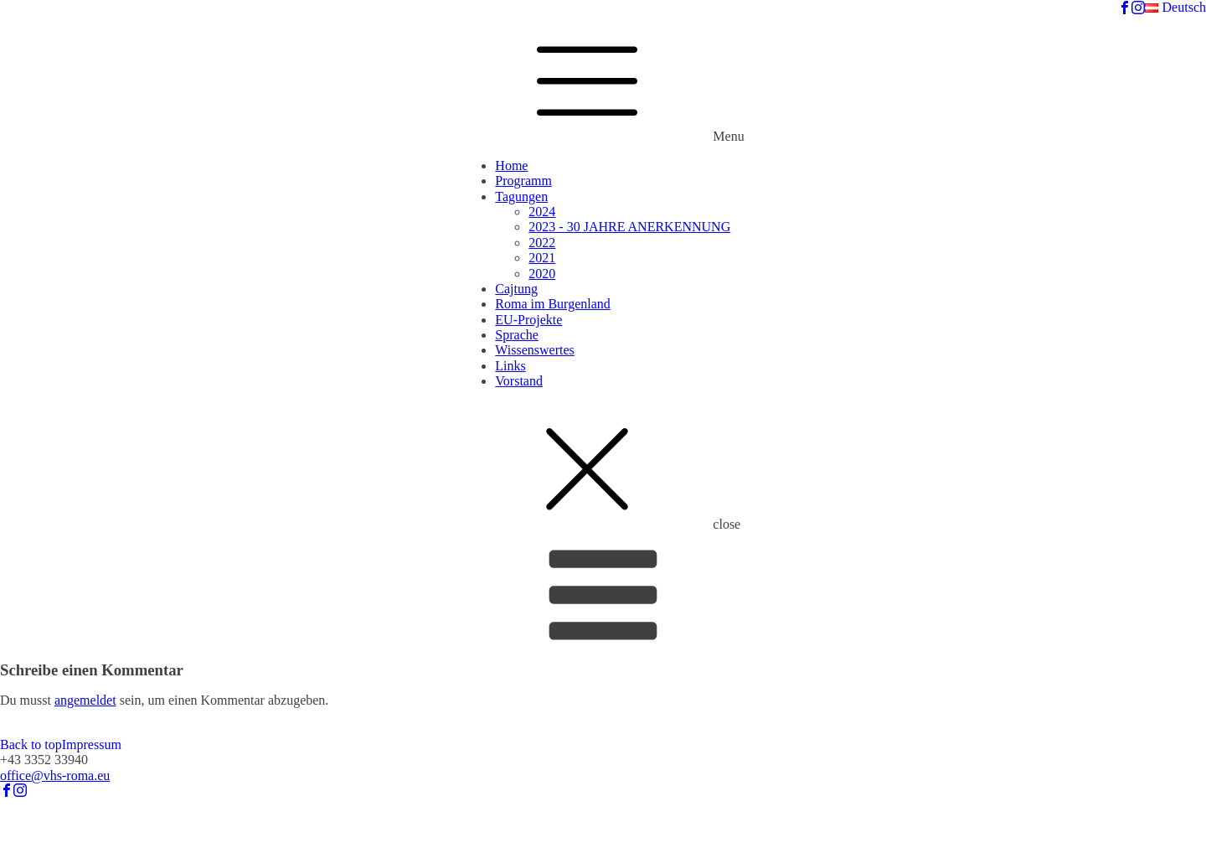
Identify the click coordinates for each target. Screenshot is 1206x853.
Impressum (91, 744)
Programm (523, 180)
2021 (541, 258)
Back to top (31, 744)
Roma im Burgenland (552, 304)
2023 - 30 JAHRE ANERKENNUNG (629, 227)
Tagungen (521, 196)
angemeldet (85, 700)
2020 (541, 273)
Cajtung (516, 289)
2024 (541, 211)
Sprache (517, 335)
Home (511, 165)
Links (510, 366)
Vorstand (519, 381)
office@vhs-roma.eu (55, 775)
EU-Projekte (528, 320)
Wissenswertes (534, 350)
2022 (541, 242)
